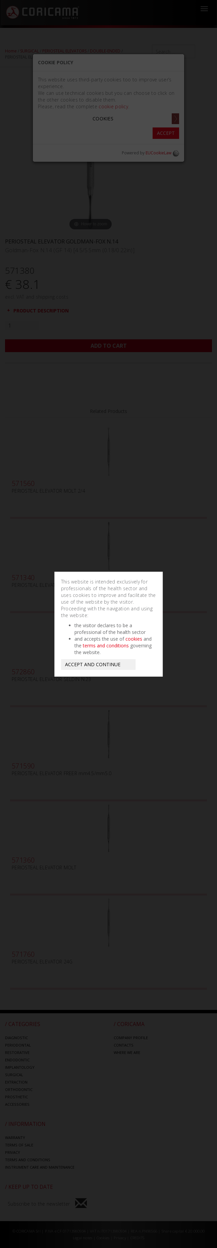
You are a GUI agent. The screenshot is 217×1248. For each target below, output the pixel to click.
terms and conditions (106, 645)
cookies (133, 639)
